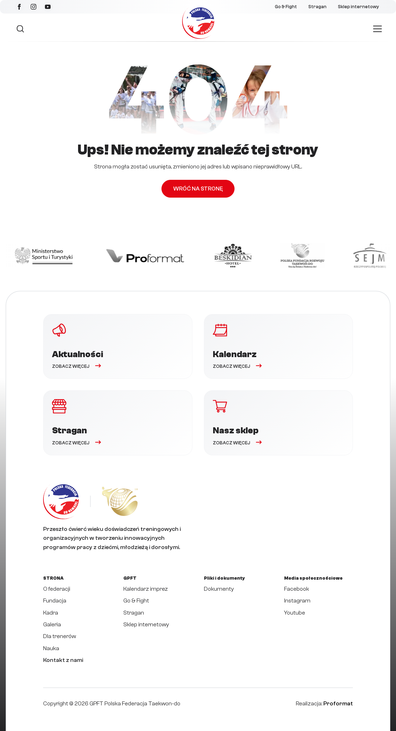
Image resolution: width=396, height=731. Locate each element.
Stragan (317, 6)
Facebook (296, 589)
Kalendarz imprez (145, 589)
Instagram (297, 600)
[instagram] (33, 7)
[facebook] (19, 7)
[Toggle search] (20, 29)
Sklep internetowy (358, 6)
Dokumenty (219, 589)
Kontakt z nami (63, 660)
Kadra (50, 613)
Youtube (294, 613)
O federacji (56, 589)
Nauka (51, 648)
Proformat (338, 703)
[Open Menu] (377, 29)
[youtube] (48, 7)
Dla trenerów (59, 636)
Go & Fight (286, 6)
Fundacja (54, 600)
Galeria (52, 624)
